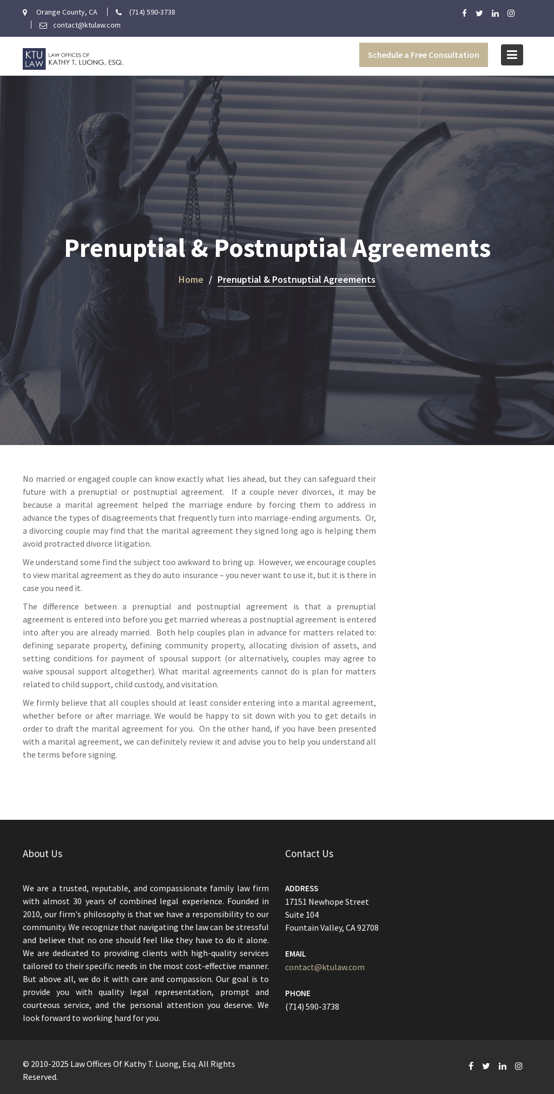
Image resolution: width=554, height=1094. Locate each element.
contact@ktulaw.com (326, 966)
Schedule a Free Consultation (423, 54)
